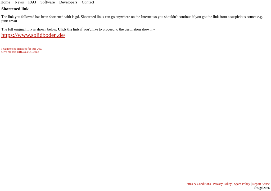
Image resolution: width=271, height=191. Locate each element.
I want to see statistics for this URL (22, 48)
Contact (88, 2)
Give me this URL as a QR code (20, 51)
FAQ (32, 2)
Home (5, 2)
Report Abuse (261, 184)
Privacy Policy (222, 184)
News (19, 2)
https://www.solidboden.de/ (33, 35)
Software (47, 2)
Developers (68, 2)
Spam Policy (242, 184)
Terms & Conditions (198, 184)
